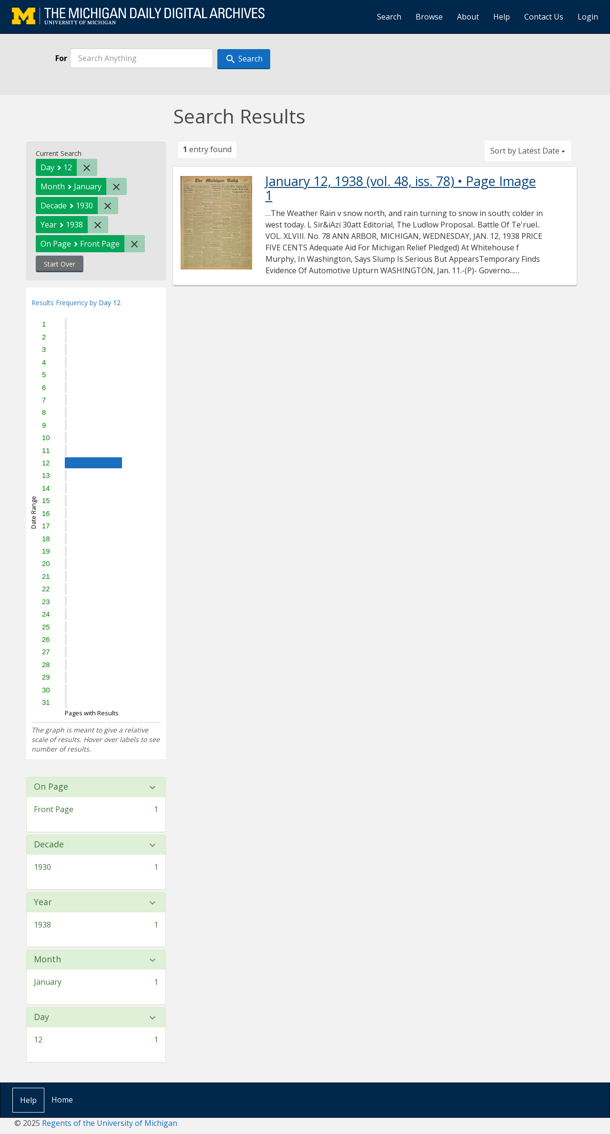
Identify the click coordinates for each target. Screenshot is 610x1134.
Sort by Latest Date (527, 150)
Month (47, 959)
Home (62, 1099)
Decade (49, 844)
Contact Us (543, 16)
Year (43, 902)
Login (588, 16)
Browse (429, 16)
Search (389, 16)
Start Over (59, 263)
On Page (51, 787)
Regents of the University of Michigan (109, 1123)
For (61, 58)
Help (501, 16)
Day (41, 1017)
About (468, 16)
